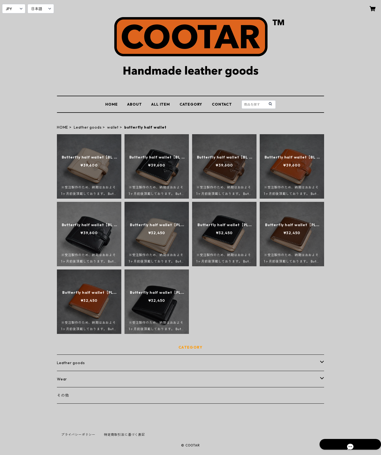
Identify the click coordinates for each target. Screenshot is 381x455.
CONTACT (222, 104)
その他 (63, 395)
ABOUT (134, 104)
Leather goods (88, 127)
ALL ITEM (160, 104)
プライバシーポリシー (78, 435)
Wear (62, 379)
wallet (113, 127)
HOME (111, 104)
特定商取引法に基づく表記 (124, 435)
